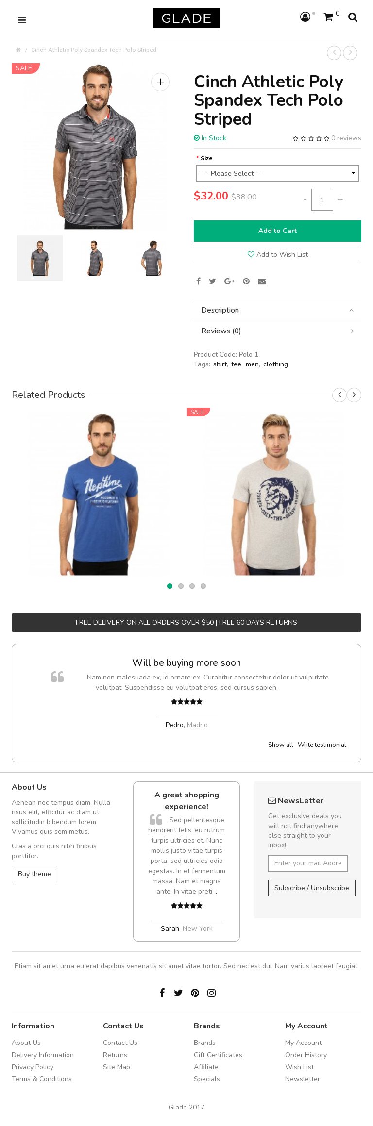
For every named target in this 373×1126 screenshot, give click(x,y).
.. (215, 891)
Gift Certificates (218, 1055)
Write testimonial (322, 745)
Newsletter (302, 1079)
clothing (275, 364)
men (252, 364)
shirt (220, 364)
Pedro (175, 724)
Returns (115, 1055)
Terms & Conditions (42, 1079)
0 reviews (346, 138)
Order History (306, 1055)
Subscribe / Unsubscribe (311, 888)
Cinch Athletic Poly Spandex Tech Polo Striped (93, 49)
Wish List (299, 1067)
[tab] (277, 310)
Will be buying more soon (186, 662)
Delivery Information (43, 1055)
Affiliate (206, 1067)
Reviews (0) (277, 331)
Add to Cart (277, 230)
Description (277, 310)
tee (236, 364)
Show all (280, 745)
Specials (207, 1079)
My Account (303, 1042)
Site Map (116, 1067)
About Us (26, 1042)
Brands (205, 1042)
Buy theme (34, 873)
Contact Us (120, 1042)
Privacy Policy (32, 1067)
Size (207, 158)
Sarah (170, 928)
